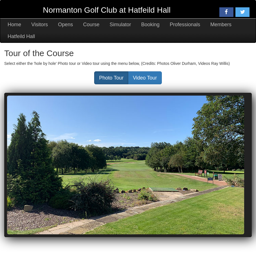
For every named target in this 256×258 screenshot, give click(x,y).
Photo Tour (111, 78)
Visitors (39, 24)
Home (14, 24)
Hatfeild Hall (21, 36)
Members (220, 24)
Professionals (185, 24)
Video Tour (145, 78)
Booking (150, 24)
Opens (65, 24)
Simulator (120, 24)
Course (91, 24)
